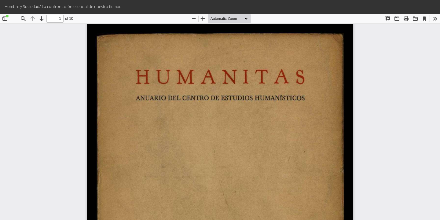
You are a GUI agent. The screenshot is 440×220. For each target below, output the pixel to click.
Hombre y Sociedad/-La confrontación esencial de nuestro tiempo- (64, 6)
